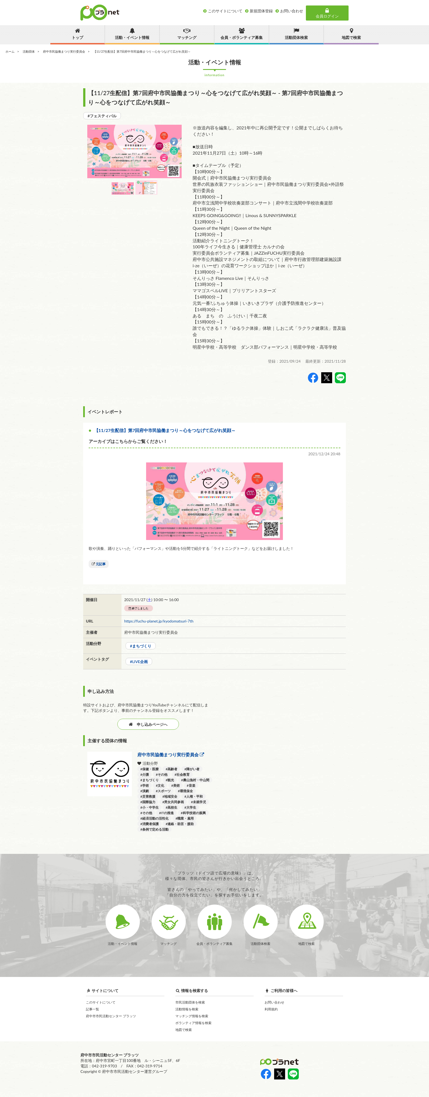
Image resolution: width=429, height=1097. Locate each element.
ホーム (10, 51)
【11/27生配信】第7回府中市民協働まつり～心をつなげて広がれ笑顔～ (165, 430)
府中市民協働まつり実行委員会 (64, 51)
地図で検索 (183, 1030)
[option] (134, 151)
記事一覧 (92, 1009)
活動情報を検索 (186, 1009)
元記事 (101, 564)
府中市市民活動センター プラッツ (111, 1016)
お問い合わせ (274, 1002)
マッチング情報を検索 (191, 1016)
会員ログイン (327, 13)
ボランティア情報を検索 (193, 1023)
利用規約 (271, 1009)
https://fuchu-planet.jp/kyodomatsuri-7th (158, 621)
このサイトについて (100, 1002)
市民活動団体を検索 (190, 1002)
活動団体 (29, 51)
